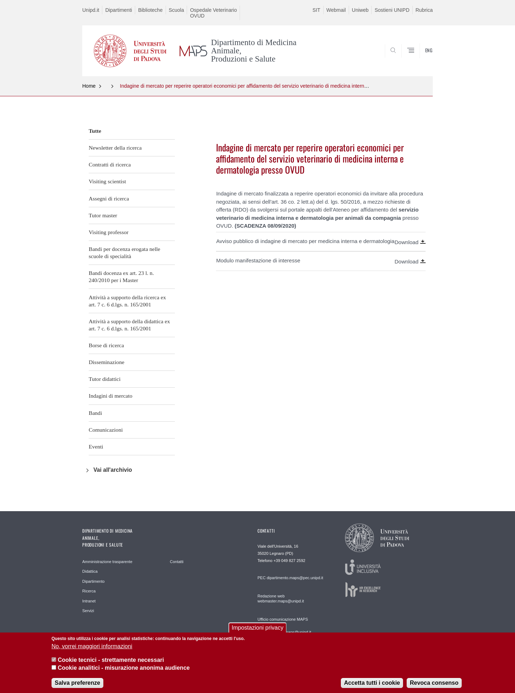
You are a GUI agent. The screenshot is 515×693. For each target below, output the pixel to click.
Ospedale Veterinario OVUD (213, 13)
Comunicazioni (106, 430)
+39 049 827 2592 (289, 560)
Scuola (176, 10)
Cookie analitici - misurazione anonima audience (124, 673)
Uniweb (360, 10)
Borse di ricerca (106, 345)
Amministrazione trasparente (107, 561)
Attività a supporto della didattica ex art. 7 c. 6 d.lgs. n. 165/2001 (129, 324)
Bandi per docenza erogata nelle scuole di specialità (124, 252)
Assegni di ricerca (109, 198)
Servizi (88, 611)
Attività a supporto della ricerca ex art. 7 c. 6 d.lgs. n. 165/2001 (127, 300)
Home (88, 86)
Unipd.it (90, 10)
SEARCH (420, 58)
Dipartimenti (118, 10)
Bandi (95, 413)
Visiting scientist (107, 181)
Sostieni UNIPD (391, 10)
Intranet (88, 601)
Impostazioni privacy (258, 633)
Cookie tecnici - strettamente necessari (111, 665)
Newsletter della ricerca (115, 148)
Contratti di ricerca (110, 164)
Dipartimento (93, 581)
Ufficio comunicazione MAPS (283, 619)
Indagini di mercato (110, 396)
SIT (316, 10)
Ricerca (88, 591)
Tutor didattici (105, 379)
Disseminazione (106, 362)
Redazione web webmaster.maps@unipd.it (281, 598)
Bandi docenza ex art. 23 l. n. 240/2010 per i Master (121, 276)
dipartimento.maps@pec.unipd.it (295, 578)
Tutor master (103, 215)
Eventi (96, 447)
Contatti (176, 561)
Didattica (90, 571)
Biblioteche (150, 10)
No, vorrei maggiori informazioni (92, 652)
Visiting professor (108, 232)
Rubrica (424, 10)
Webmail (336, 10)
